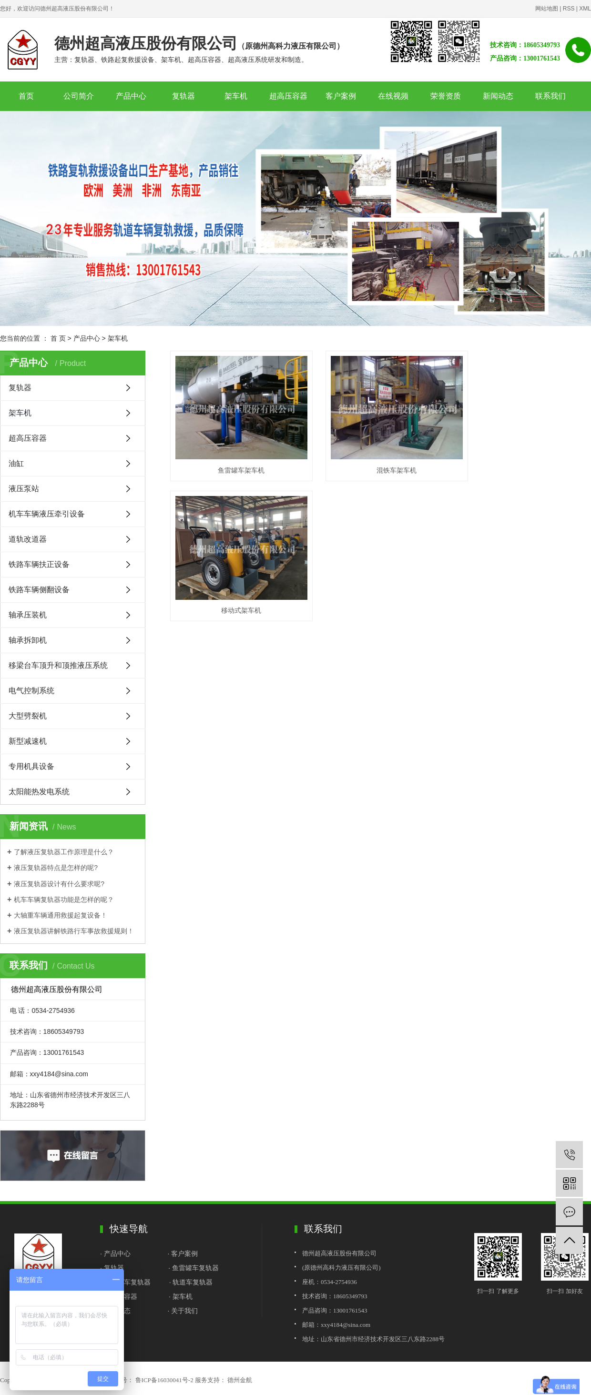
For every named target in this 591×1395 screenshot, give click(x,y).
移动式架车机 (525, 461)
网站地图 (546, 8)
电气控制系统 (31, 691)
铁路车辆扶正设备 (39, 564)
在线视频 (393, 96)
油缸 (16, 463)
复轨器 (183, 96)
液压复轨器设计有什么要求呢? (59, 884)
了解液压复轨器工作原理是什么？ (64, 852)
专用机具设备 (31, 766)
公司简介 (78, 96)
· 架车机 (181, 1296)
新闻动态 (498, 96)
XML (585, 8)
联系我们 (550, 96)
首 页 (58, 338)
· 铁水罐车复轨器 (125, 1282)
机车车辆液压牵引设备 (47, 514)
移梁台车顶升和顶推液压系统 (58, 665)
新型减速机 (28, 741)
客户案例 (341, 96)
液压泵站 (24, 489)
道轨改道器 (28, 539)
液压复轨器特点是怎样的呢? (56, 867)
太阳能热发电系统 (39, 792)
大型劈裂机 (28, 716)
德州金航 (239, 1380)
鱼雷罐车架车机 (236, 461)
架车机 (235, 96)
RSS (569, 8)
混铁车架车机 (380, 461)
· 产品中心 (116, 1253)
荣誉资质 (445, 96)
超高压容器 (288, 96)
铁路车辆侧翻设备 (39, 590)
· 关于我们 (183, 1310)
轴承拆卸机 (28, 640)
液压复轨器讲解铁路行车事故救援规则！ (74, 931)
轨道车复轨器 (193, 1282)
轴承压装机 (28, 615)
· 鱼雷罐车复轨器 (193, 1268)
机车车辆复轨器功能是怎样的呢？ (64, 899)
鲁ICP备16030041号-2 (164, 1380)
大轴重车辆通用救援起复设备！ (60, 915)
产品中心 (131, 96)
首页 (26, 96)
